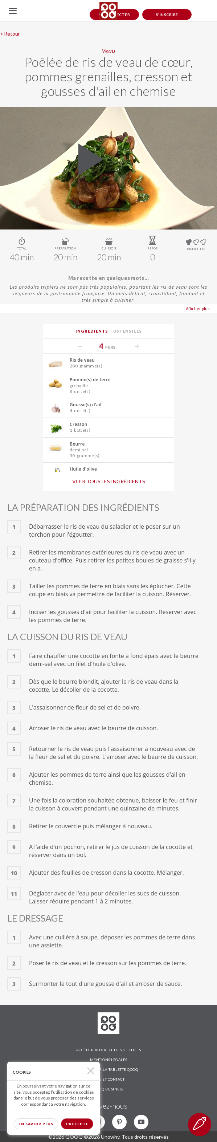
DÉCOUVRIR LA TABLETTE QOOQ (108, 1069)
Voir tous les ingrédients (108, 481)
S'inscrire (167, 14)
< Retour (10, 34)
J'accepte (77, 1124)
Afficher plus (198, 308)
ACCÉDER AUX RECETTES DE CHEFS (108, 1050)
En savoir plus (36, 1124)
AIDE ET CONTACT (109, 1079)
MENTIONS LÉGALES (108, 1059)
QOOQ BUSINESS (108, 1089)
